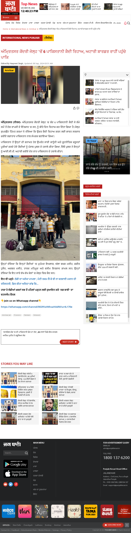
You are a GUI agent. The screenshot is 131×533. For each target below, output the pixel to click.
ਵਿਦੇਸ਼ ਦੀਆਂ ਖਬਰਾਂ (92, 194)
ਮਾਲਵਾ (36, 23)
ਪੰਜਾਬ (7, 23)
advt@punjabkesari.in (111, 448)
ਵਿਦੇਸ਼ (18, 23)
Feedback (15, 530)
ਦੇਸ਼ (12, 23)
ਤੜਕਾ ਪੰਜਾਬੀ (46, 23)
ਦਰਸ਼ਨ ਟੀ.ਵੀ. (89, 23)
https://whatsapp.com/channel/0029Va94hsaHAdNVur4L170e (36, 307)
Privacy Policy (66, 530)
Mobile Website (44, 530)
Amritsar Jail (6, 315)
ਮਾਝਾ (30, 23)
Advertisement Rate (29, 530)
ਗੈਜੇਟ (80, 23)
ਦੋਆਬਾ (24, 23)
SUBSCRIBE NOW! (113, 525)
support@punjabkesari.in (118, 485)
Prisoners (17, 315)
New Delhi (17, 525)
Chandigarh (28, 525)
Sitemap (55, 530)
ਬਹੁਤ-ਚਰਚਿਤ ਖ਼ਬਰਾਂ (92, 187)
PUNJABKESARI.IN (110, 530)
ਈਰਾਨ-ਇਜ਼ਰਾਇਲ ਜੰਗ (103, 23)
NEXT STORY (70, 342)
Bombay (48, 525)
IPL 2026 (117, 23)
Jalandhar (67, 525)
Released (37, 315)
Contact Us (5, 530)
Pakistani (27, 315)
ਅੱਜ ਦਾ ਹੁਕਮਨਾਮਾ (69, 23)
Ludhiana (38, 525)
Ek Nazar (91, 141)
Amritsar (9, 70)
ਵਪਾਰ (59, 23)
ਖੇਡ (54, 23)
